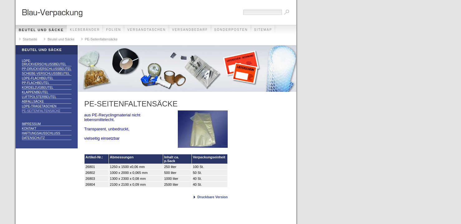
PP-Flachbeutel (35, 83)
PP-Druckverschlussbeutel (46, 69)
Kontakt (29, 128)
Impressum (31, 124)
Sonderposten (231, 29)
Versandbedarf (190, 29)
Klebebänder (85, 29)
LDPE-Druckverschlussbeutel (44, 62)
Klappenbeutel (35, 92)
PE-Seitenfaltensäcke (101, 39)
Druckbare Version (212, 197)
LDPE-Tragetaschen (39, 106)
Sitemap (263, 29)
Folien (113, 29)
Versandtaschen (146, 29)
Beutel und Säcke (41, 30)
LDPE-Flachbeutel (37, 78)
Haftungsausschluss (41, 133)
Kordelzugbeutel (37, 87)
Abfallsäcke (33, 101)
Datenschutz (33, 138)
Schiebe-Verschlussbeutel (46, 73)
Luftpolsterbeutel (39, 97)
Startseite (30, 39)
